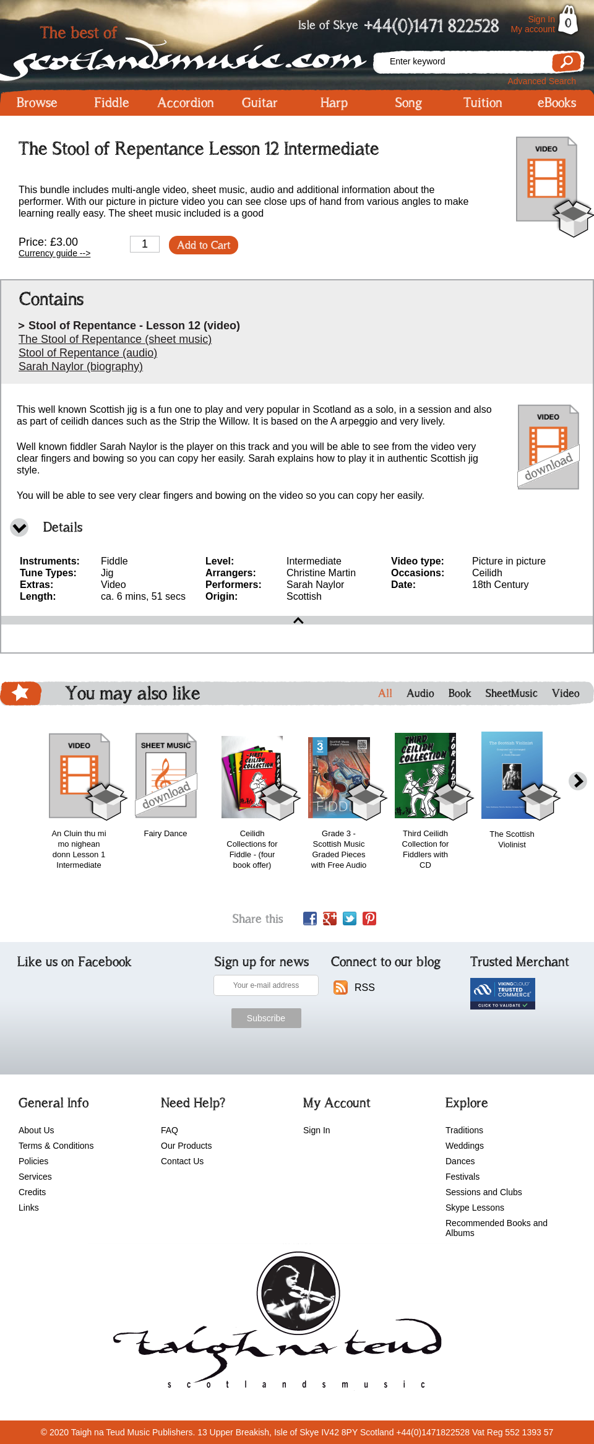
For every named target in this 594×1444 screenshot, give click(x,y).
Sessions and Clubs (484, 1192)
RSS (365, 987)
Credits (32, 1192)
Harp (334, 102)
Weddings (465, 1146)
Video (566, 693)
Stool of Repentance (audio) (88, 353)
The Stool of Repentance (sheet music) (115, 339)
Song (408, 102)
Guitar (260, 102)
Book (460, 693)
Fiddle (111, 102)
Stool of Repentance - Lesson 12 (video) (134, 325)
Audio (420, 693)
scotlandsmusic (274, 1323)
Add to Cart (203, 245)
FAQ (169, 1130)
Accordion (185, 102)
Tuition (482, 102)
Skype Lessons (475, 1208)
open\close (297, 620)
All (385, 693)
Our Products (186, 1146)
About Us (36, 1130)
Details (62, 527)
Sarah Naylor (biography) (81, 366)
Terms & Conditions (56, 1146)
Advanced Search (541, 81)
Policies (33, 1161)
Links (29, 1208)
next (578, 781)
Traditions (464, 1130)
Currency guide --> (54, 253)
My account (532, 29)
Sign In (541, 19)
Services (35, 1177)
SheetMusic (512, 693)
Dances (460, 1161)
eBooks (557, 102)
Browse (37, 102)
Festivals (463, 1177)
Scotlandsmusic (185, 50)
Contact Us (182, 1161)
